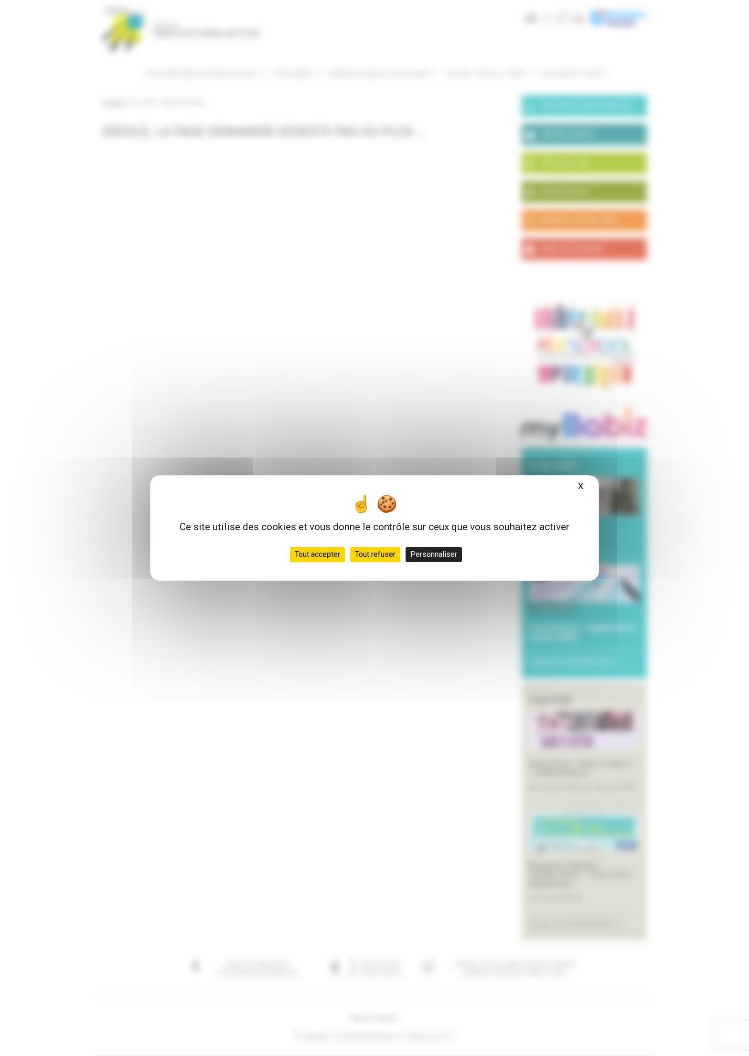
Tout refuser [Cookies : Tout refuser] (375, 554)
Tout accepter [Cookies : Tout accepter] (317, 554)
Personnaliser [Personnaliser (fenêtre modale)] (433, 554)
